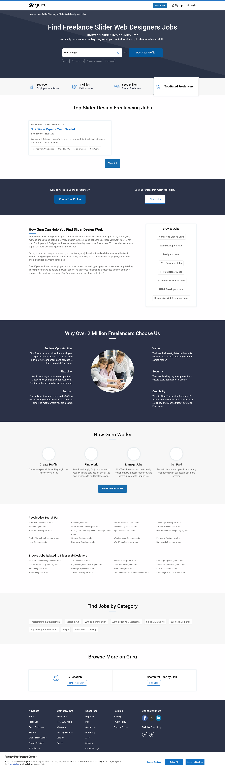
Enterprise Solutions (37, 738)
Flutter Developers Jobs (166, 568)
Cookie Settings (92, 748)
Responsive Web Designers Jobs (171, 298)
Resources (91, 710)
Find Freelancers (77, 683)
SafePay (60, 738)
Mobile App (90, 732)
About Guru (62, 716)
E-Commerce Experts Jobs (171, 280)
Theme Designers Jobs (124, 568)
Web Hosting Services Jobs (126, 526)
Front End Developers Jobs (41, 522)
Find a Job (33, 732)
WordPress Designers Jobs (126, 542)
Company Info (65, 710)
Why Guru (61, 727)
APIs (87, 738)
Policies (118, 710)
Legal (66, 629)
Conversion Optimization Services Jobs (131, 572)
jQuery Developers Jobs (124, 530)
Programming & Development (45, 621)
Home (32, 14)
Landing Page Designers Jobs (169, 560)
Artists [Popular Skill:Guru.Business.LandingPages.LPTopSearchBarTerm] (66, 61)
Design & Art (72, 621)
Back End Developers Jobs (40, 530)
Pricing (60, 743)
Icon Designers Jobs (38, 568)
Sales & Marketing (155, 621)
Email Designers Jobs (38, 572)
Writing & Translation (95, 621)
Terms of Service (121, 727)
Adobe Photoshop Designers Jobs (44, 538)
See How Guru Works (112, 488)
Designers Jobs (171, 254)
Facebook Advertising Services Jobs (45, 560)
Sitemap (89, 743)
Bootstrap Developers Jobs (83, 542)
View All (112, 163)
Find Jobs (155, 199)
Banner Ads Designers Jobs (168, 542)
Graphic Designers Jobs (81, 538)
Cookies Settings (154, 762)
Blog (87, 722)
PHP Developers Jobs (171, 272)
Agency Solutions (36, 743)
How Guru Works (64, 722)
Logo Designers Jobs (38, 542)
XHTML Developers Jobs (82, 572)
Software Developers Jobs (168, 526)
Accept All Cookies (195, 762)
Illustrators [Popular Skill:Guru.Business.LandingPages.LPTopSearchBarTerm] (109, 61)
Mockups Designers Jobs (125, 560)
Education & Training (85, 629)
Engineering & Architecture (44, 629)
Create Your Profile (70, 199)
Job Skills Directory (47, 14)
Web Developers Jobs (171, 245)
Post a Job (160, 5)
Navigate (34, 710)
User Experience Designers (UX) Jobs (172, 530)
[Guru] (38, 5)
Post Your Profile (145, 52)
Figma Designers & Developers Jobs (87, 564)
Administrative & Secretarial (126, 621)
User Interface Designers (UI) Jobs (44, 564)
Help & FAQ (90, 716)
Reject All (174, 762)
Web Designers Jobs (171, 263)
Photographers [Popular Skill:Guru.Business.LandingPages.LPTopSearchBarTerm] (78, 61)
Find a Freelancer (36, 727)
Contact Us (90, 727)
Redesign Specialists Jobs (82, 568)
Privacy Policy (120, 722)
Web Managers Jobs (38, 526)
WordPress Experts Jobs (171, 236)
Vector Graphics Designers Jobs (170, 564)
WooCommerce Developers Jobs (85, 526)
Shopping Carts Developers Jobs (170, 572)
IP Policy (117, 716)
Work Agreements (65, 732)
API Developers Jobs (80, 560)
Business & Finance (180, 621)
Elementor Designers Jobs (168, 538)
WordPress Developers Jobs (126, 522)
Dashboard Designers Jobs (126, 564)
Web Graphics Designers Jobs (127, 538)
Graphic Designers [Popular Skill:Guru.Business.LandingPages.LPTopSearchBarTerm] (94, 61)
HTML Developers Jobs (171, 289)
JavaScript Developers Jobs (168, 522)
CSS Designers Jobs (80, 522)
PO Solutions (34, 748)
